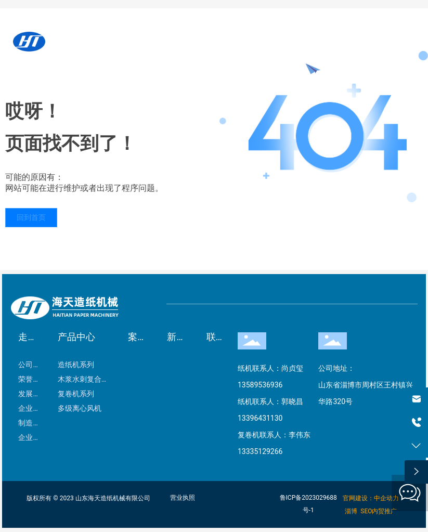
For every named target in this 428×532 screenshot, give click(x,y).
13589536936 (260, 385)
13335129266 (260, 451)
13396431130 (260, 418)
